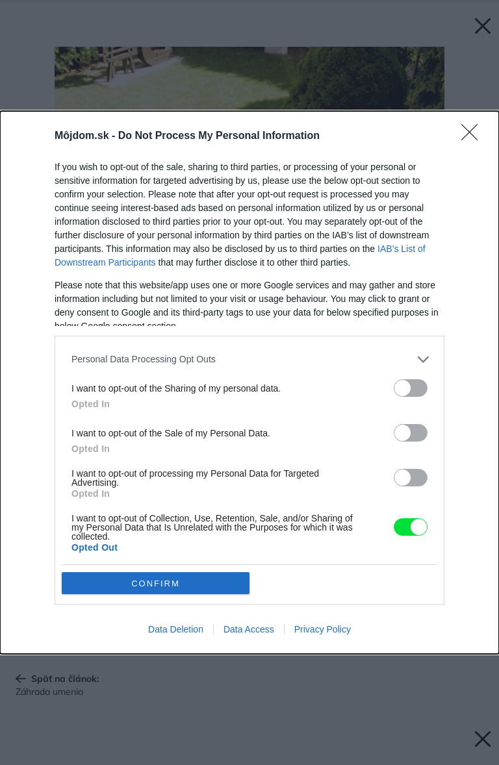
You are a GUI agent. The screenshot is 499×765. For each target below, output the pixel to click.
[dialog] (249, 382)
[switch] (411, 388)
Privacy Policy (322, 629)
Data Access (249, 629)
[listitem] (249, 359)
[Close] (473, 136)
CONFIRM (155, 583)
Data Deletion (175, 629)
